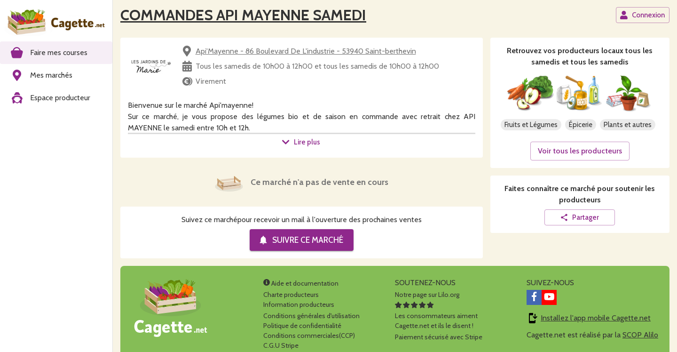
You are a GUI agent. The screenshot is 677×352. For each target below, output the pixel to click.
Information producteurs (298, 304)
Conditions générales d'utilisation (311, 316)
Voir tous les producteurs (580, 150)
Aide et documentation (300, 283)
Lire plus (301, 142)
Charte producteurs (291, 294)
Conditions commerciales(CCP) (309, 335)
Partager (579, 217)
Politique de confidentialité (302, 325)
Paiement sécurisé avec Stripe (438, 337)
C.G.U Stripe (281, 345)
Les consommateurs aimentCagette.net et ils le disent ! (436, 316)
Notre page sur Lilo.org (427, 294)
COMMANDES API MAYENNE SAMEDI (243, 15)
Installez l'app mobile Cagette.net (596, 317)
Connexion (642, 15)
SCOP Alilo (640, 334)
